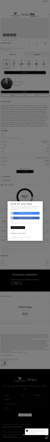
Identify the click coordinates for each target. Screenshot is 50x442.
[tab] (25, 233)
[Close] (47, 429)
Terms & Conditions (19, 238)
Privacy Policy (13, 238)
